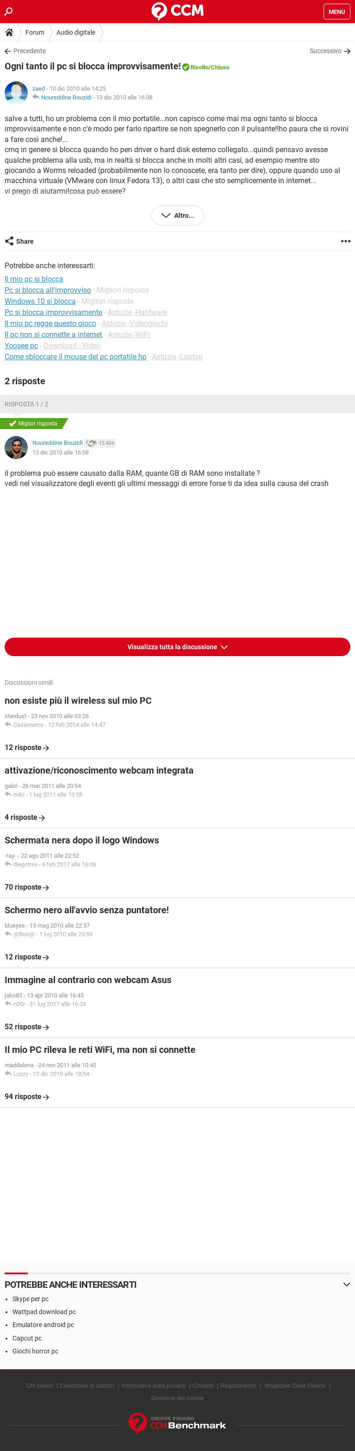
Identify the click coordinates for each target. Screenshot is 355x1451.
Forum (34, 32)
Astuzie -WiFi (129, 334)
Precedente (29, 51)
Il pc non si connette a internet (53, 334)
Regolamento (238, 1385)
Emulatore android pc (43, 1324)
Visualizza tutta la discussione (173, 647)
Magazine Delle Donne (295, 1385)
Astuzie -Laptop (177, 356)
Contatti (203, 1385)
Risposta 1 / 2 (27, 404)
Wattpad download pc (44, 1312)
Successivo (326, 51)
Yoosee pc (21, 345)
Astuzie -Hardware (137, 312)
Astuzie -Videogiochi (135, 323)
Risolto (199, 67)
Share (25, 241)
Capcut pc (27, 1338)
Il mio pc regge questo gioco (50, 323)
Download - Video (72, 345)
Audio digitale (75, 32)
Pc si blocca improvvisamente (53, 312)
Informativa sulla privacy (153, 1385)
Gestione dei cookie (177, 1398)
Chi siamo (39, 1385)
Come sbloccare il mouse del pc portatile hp (76, 356)
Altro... (183, 215)
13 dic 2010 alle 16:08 (124, 97)
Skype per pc (30, 1299)
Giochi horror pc (35, 1351)
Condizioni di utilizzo (87, 1385)
